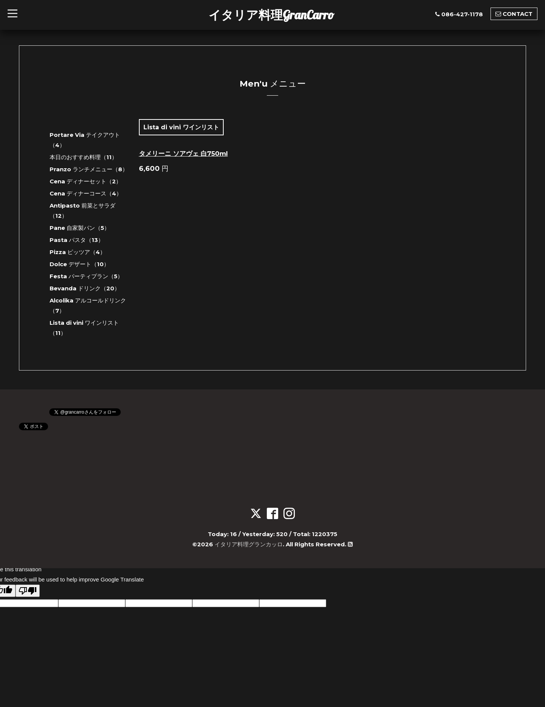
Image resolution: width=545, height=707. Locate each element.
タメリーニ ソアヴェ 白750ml (183, 153)
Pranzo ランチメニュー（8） (89, 169)
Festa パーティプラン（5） (86, 276)
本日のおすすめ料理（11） (83, 157)
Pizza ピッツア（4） (78, 252)
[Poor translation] (28, 591)
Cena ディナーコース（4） (86, 193)
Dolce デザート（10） (79, 264)
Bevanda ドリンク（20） (85, 288)
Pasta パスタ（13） (77, 239)
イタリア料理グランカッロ (249, 544)
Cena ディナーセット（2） (85, 181)
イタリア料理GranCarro (271, 14)
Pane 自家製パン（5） (80, 227)
